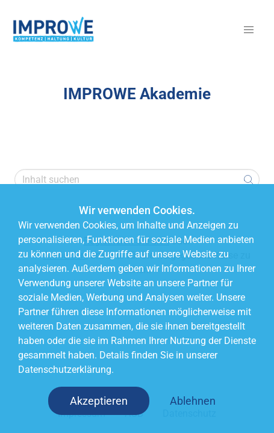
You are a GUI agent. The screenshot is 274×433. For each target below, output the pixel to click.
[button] (248, 30)
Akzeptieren (99, 401)
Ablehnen (193, 401)
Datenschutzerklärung (64, 369)
